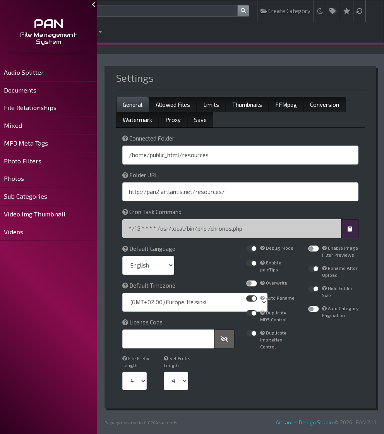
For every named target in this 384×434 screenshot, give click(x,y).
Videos (13, 231)
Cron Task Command (152, 211)
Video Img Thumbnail (34, 214)
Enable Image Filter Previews (340, 251)
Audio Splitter (24, 72)
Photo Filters (22, 161)
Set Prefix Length (177, 361)
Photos (14, 178)
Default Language (148, 248)
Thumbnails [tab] (247, 104)
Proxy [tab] (173, 119)
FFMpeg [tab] (286, 104)
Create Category (285, 10)
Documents (20, 90)
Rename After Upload (340, 271)
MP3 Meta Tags (26, 143)
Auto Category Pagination (340, 311)
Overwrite (273, 282)
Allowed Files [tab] (173, 104)
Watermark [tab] (137, 119)
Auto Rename (277, 297)
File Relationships (30, 107)
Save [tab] (200, 119)
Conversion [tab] (324, 104)
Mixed (13, 125)
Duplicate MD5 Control (273, 316)
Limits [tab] (211, 104)
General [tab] (132, 104)
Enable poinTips (270, 266)
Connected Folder (148, 138)
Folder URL (140, 175)
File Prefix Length (135, 361)
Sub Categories (25, 196)
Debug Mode (276, 247)
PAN (48, 24)
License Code (142, 322)
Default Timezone (148, 285)
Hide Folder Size (337, 291)
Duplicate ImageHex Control (273, 339)
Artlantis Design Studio (304, 422)
